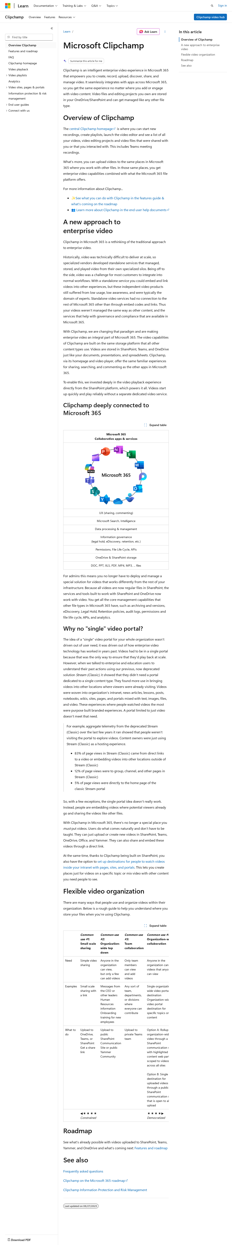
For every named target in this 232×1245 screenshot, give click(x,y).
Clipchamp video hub (210, 17)
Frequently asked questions (83, 1171)
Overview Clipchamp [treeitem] (22, 45)
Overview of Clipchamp (196, 39)
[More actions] (165, 31)
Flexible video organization (198, 54)
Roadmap (187, 60)
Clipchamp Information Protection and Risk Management (105, 1190)
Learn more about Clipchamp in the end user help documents (121, 210)
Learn (66, 31)
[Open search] (212, 6)
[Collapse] (51, 28)
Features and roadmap (151, 1148)
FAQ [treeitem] (11, 57)
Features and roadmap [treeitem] (23, 51)
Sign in (222, 5)
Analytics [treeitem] (14, 81)
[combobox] (29, 37)
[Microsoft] (8, 5)
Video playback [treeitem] (18, 69)
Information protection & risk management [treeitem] (27, 96)
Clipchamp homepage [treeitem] (22, 63)
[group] (116, 1026)
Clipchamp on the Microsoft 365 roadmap (94, 1180)
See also (186, 65)
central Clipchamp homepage (91, 128)
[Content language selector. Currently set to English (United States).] (24, 1238)
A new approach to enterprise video (200, 47)
